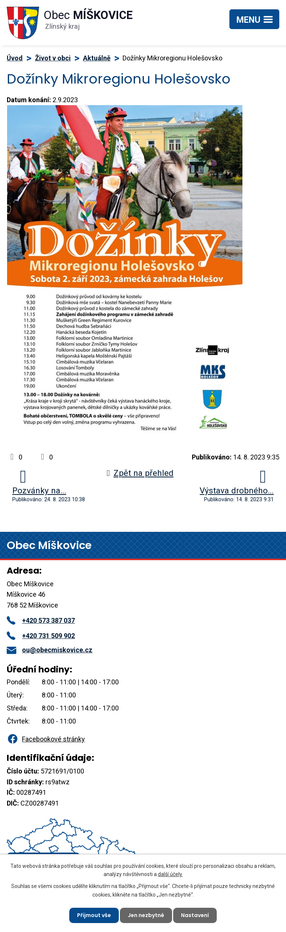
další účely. (170, 874)
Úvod (15, 58)
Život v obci (53, 58)
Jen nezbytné (146, 915)
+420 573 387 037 (41, 620)
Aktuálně (97, 58)
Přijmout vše (94, 915)
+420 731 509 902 (41, 636)
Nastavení (195, 915)
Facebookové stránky (46, 739)
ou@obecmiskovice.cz (49, 650)
